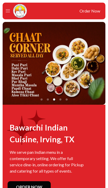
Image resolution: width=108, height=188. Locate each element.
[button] (8, 11)
